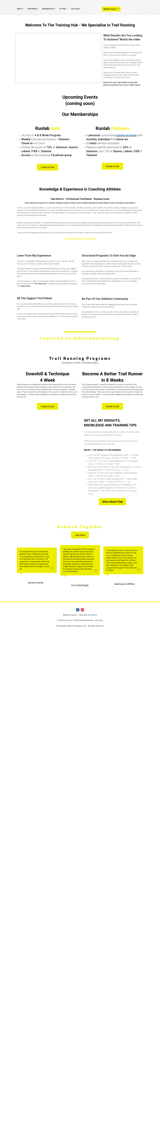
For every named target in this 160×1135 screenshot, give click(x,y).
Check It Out (47, 167)
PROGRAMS (32, 9)
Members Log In (110, 9)
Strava (93, 615)
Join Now (80, 534)
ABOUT (19, 9)
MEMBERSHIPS (48, 9)
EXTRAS (62, 9)
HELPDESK (75, 9)
